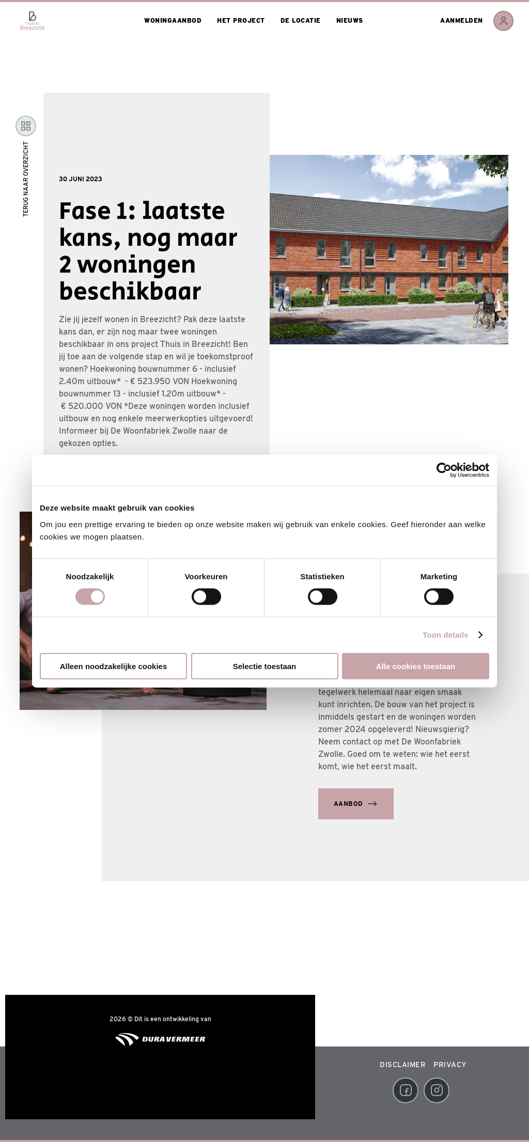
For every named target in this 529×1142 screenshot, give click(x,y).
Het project (241, 20)
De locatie (301, 20)
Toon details (445, 634)
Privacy (450, 1064)
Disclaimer (403, 1064)
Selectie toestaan (265, 665)
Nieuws (349, 20)
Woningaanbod (172, 20)
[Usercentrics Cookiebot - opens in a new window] (444, 470)
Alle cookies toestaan (415, 665)
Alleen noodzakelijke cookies (113, 665)
